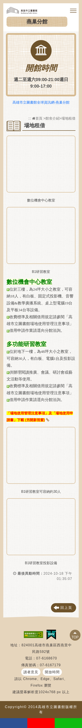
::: (29, 118)
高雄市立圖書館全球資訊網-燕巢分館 (41, 102)
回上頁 (66, 608)
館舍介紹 (52, 118)
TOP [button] (75, 637)
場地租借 (68, 118)
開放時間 (52, 672)
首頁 (37, 118)
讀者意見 (30, 672)
